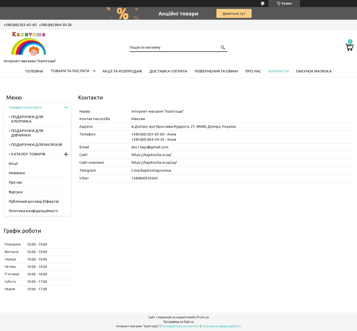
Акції (13, 163)
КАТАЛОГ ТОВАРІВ (28, 154)
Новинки (17, 173)
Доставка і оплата (168, 71)
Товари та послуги (70, 71)
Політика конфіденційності (33, 211)
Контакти (278, 71)
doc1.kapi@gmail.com (149, 147)
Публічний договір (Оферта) (34, 201)
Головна (34, 71)
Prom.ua (203, 317)
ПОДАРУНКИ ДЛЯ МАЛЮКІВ (36, 144)
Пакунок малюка (314, 71)
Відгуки (16, 192)
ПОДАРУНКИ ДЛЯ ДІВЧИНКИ (27, 133)
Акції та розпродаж (122, 71)
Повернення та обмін (216, 71)
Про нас (253, 71)
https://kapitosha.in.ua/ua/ (154, 162)
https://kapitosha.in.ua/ (151, 155)
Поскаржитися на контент (180, 326)
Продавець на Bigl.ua (178, 321)
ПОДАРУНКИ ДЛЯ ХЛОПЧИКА (27, 119)
